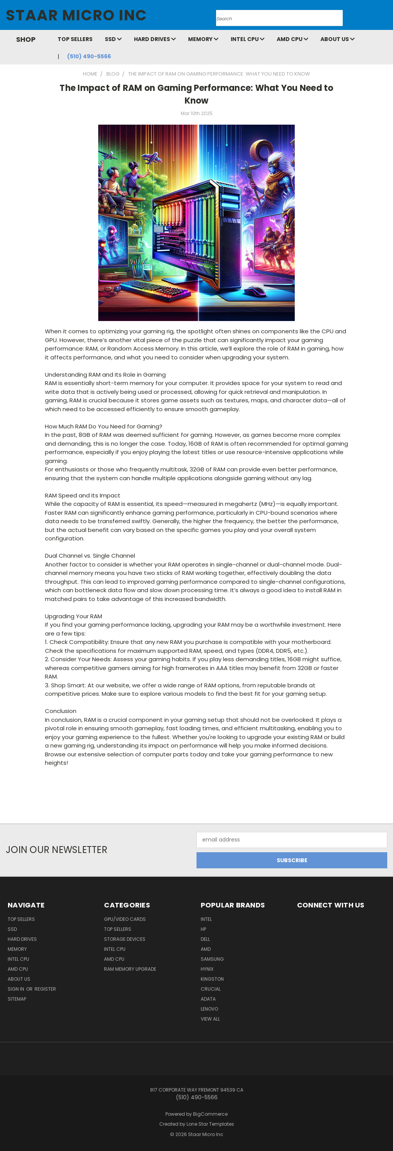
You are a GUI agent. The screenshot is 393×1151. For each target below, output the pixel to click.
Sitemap (17, 999)
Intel (206, 919)
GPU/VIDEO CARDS (125, 919)
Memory (203, 39)
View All (210, 1019)
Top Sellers (75, 39)
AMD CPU (292, 39)
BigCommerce (210, 1114)
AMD (206, 949)
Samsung (212, 959)
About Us (337, 39)
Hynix (207, 969)
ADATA (208, 999)
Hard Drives (155, 39)
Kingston (212, 979)
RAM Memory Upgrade (130, 969)
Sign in (16, 989)
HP (203, 929)
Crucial (211, 989)
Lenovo (209, 1009)
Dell (205, 939)
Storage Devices (124, 939)
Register (45, 989)
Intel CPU (247, 39)
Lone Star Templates (210, 1124)
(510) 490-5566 (89, 56)
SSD (113, 39)
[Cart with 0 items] (385, 17)
